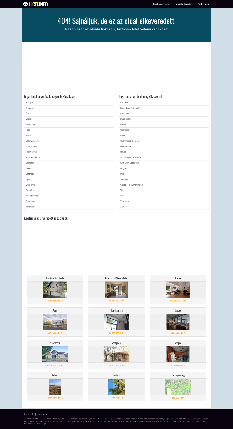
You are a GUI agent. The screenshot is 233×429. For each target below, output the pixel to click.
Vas (122, 196)
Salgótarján (31, 124)
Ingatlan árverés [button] (162, 4)
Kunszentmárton (33, 157)
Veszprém (124, 201)
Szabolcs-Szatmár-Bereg (131, 185)
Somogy (124, 179)
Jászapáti (30, 207)
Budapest (30, 102)
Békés (28, 168)
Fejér (122, 135)
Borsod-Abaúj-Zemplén (130, 108)
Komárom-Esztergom (129, 163)
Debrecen (30, 163)
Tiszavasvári (31, 152)
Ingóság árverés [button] (184, 4)
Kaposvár (30, 108)
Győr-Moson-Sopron (129, 141)
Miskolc (29, 119)
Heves (123, 152)
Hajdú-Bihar (125, 146)
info (38, 4)
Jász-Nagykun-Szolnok (130, 157)
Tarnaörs (30, 190)
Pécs (28, 130)
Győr (28, 179)
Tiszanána (30, 201)
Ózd (27, 113)
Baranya (124, 102)
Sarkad (29, 135)
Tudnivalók (203, 4)
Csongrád (124, 130)
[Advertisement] (116, 68)
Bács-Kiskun (126, 119)
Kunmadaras (31, 146)
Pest (122, 174)
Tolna (122, 190)
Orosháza (30, 174)
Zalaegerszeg (32, 196)
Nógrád (123, 168)
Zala (122, 207)
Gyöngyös (30, 185)
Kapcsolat (42, 414)
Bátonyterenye (32, 141)
